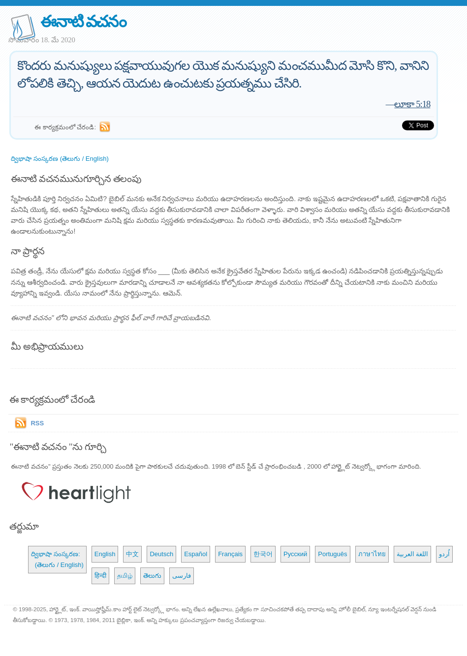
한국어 (263, 554)
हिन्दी (100, 575)
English (105, 554)
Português (332, 554)
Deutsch (161, 554)
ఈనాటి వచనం (82, 21)
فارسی (181, 575)
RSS (37, 423)
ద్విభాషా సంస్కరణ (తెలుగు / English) (59, 158)
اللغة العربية (413, 554)
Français (230, 554)
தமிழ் (124, 575)
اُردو (444, 554)
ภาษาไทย (372, 554)
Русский (295, 554)
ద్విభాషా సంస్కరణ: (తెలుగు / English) (57, 559)
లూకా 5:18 (412, 104)
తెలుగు (152, 575)
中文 (132, 554)
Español (195, 554)
